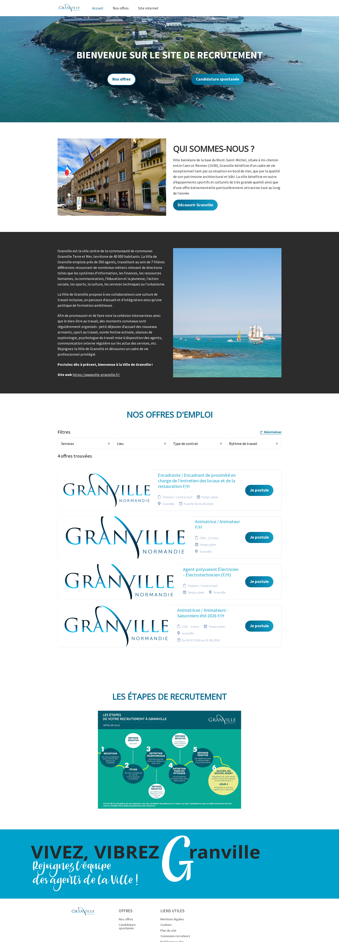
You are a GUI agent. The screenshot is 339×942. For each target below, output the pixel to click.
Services (85, 443)
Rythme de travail (253, 443)
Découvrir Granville (195, 204)
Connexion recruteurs (175, 873)
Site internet (148, 8)
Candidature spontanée (217, 79)
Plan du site (168, 868)
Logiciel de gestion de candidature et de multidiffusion (169, 924)
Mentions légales (172, 857)
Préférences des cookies (172, 880)
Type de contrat (197, 443)
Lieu (141, 443)
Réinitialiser (270, 432)
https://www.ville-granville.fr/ (96, 374)
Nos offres (121, 8)
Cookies (166, 862)
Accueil (97, 8)
